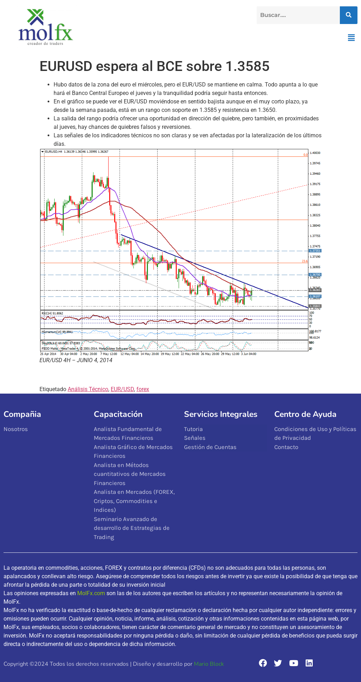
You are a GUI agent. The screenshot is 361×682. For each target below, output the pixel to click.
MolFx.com (91, 593)
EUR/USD (122, 389)
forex (142, 389)
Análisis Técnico (88, 389)
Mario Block (209, 664)
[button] (351, 37)
